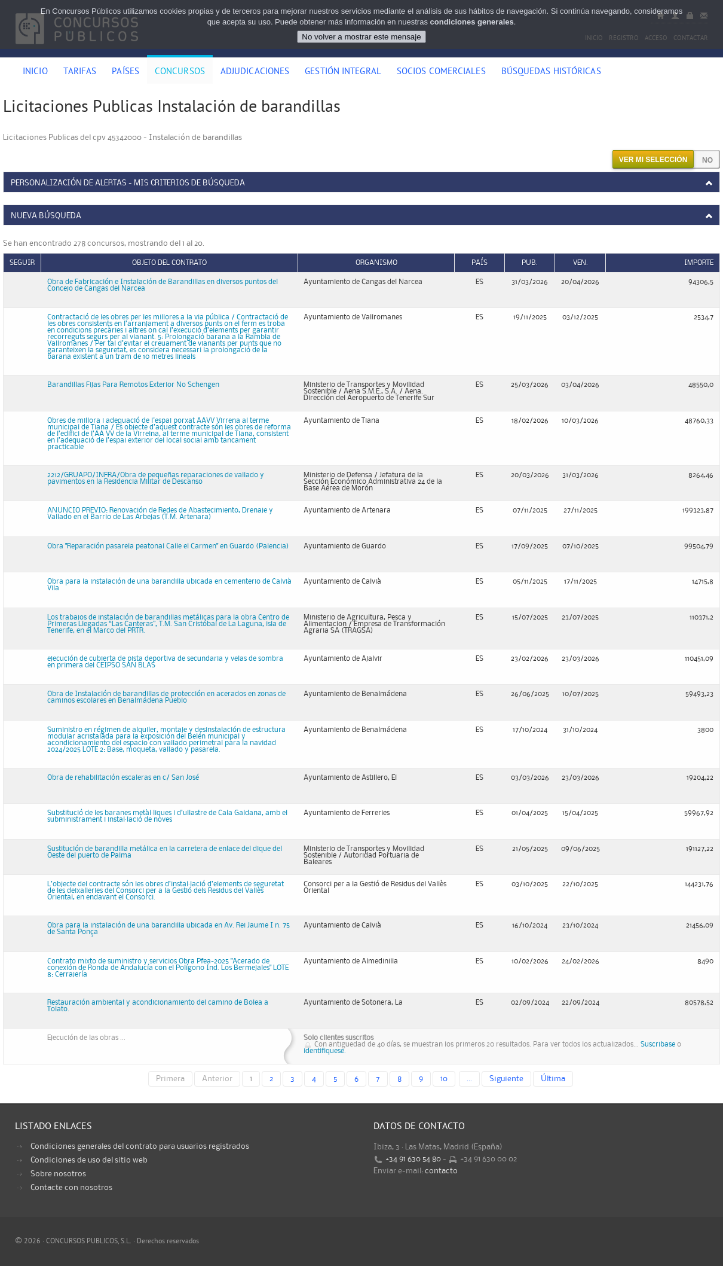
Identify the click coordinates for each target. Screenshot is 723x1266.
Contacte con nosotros (71, 1187)
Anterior (217, 1078)
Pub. (530, 263)
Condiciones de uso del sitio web (89, 1160)
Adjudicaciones (254, 72)
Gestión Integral (343, 72)
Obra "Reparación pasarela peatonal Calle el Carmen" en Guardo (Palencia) (168, 546)
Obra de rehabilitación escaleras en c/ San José (123, 777)
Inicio (35, 72)
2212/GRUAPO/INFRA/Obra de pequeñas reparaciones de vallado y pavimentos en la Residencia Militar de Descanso (155, 478)
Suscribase (658, 1044)
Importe (698, 263)
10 (444, 1078)
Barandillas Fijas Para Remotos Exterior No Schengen (133, 385)
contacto (441, 1171)
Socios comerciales (441, 72)
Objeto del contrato (169, 263)
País (479, 263)
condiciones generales (472, 21)
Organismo (376, 263)
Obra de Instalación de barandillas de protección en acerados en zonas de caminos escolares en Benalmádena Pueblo (166, 697)
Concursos (180, 72)
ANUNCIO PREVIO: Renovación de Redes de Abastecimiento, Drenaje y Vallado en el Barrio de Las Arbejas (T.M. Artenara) (160, 513)
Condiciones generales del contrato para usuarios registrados (139, 1146)
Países (125, 72)
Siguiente (506, 1078)
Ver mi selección (653, 159)
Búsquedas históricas (551, 72)
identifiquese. (325, 1051)
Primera (170, 1078)
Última (553, 1078)
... (469, 1078)
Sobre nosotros (58, 1173)
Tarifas (80, 72)
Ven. (580, 263)
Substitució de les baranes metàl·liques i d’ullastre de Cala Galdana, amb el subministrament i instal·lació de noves (167, 816)
